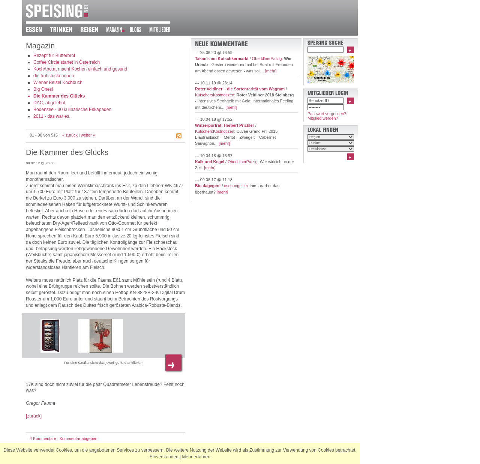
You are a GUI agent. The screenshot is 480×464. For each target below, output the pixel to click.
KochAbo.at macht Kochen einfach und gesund (80, 69)
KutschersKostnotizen (214, 95)
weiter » (88, 135)
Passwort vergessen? (327, 113)
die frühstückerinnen (53, 75)
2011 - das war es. (51, 116)
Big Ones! (43, 89)
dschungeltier (236, 185)
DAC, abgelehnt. (49, 102)
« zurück (70, 135)
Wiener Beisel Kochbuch (57, 82)
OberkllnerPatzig (267, 58)
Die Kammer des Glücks (59, 96)
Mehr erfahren (196, 456)
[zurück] (34, 416)
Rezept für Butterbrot (54, 55)
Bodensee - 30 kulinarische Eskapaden (72, 109)
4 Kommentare (43, 438)
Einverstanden (164, 456)
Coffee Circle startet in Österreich (66, 62)
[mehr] (271, 71)
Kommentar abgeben (79, 438)
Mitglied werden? (323, 118)
